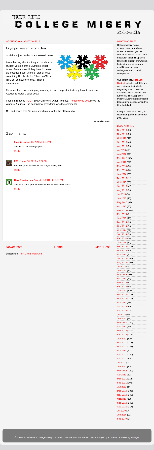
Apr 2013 (121, 278)
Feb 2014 (122, 238)
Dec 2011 (122, 342)
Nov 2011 (122, 346)
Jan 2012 (122, 338)
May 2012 (122, 322)
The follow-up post (79, 100)
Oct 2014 (121, 230)
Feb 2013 (122, 286)
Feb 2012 (122, 334)
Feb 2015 (122, 214)
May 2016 (122, 158)
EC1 (16, 161)
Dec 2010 (122, 391)
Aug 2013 (122, 262)
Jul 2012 (121, 314)
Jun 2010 (122, 414)
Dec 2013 (122, 246)
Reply (17, 151)
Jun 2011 (122, 366)
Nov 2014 (122, 226)
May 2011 (122, 370)
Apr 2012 (121, 326)
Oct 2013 (121, 254)
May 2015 (122, 202)
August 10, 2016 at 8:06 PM (33, 161)
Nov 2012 (122, 298)
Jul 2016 (121, 150)
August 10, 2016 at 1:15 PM (37, 142)
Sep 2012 (122, 306)
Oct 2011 (121, 350)
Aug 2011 (122, 358)
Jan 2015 (122, 218)
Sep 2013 (122, 258)
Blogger (135, 437)
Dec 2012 (122, 294)
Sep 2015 (122, 186)
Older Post (102, 247)
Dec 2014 (122, 222)
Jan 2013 (122, 290)
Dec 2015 (122, 178)
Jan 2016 (122, 174)
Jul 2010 (121, 410)
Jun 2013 (122, 270)
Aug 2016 (122, 146)
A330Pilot (112, 437)
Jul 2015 (121, 194)
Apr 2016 (121, 162)
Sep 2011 (122, 354)
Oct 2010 (121, 399)
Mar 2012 (122, 330)
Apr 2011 (121, 374)
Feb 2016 (122, 170)
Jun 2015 (122, 198)
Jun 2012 (122, 318)
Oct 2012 (121, 302)
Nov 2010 (122, 395)
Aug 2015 (122, 190)
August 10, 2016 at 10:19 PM (48, 180)
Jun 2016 (122, 154)
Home (58, 247)
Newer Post (14, 247)
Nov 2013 (122, 250)
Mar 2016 (122, 166)
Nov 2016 (122, 134)
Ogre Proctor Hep (23, 180)
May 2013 (122, 274)
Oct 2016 (121, 138)
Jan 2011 (122, 386)
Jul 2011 (121, 362)
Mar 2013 (122, 282)
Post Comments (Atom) (31, 253)
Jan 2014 (122, 242)
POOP (29, 100)
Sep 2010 (122, 403)
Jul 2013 (121, 266)
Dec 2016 (122, 130)
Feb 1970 (122, 418)
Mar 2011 (122, 378)
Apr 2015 (121, 206)
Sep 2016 (122, 142)
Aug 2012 (122, 310)
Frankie (18, 142)
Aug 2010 (122, 406)
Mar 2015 (122, 210)
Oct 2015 (121, 182)
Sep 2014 (122, 234)
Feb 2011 (122, 382)
